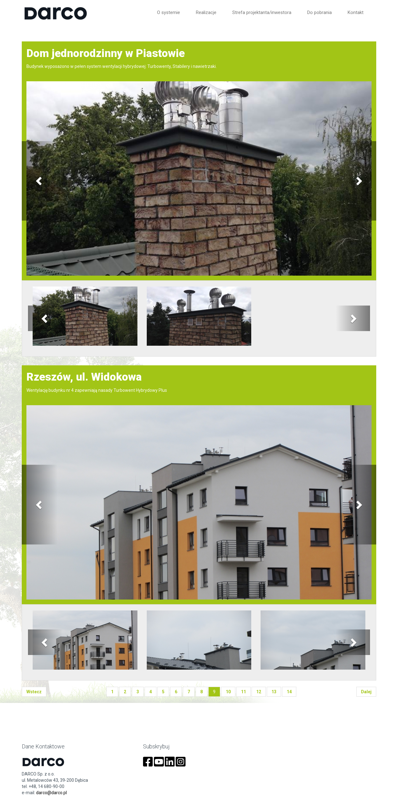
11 (243, 691)
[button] (39, 181)
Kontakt (355, 12)
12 (258, 691)
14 (289, 691)
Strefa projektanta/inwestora (261, 12)
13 (273, 691)
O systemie (168, 12)
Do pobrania (319, 12)
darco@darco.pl (51, 792)
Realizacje (206, 12)
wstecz (34, 691)
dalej (366, 691)
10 (228, 691)
